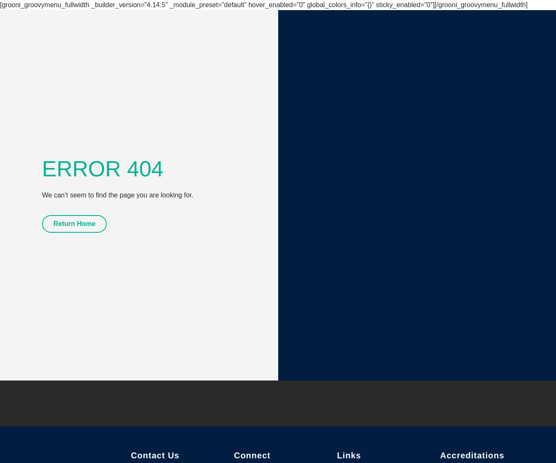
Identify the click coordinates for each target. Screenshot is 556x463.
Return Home (74, 223)
